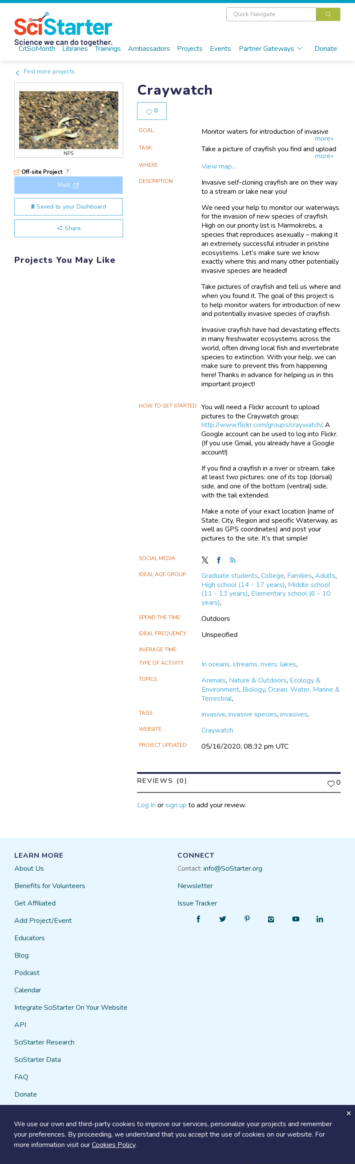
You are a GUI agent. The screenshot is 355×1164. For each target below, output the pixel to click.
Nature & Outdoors (258, 678)
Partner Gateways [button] (271, 48)
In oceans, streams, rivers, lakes (248, 663)
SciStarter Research (44, 1040)
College (272, 574)
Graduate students (229, 574)
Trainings (108, 48)
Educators (29, 936)
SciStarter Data (37, 1058)
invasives (294, 713)
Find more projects (44, 71)
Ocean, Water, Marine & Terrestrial (270, 692)
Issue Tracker (197, 901)
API (20, 1023)
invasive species (252, 713)
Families (299, 574)
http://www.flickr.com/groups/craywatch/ (261, 423)
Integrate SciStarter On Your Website (70, 1006)
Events (220, 48)
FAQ (21, 1075)
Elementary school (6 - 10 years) (266, 596)
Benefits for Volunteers (49, 884)
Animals (213, 678)
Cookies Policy (113, 1145)
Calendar (27, 988)
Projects (190, 48)
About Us (29, 867)
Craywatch (217, 729)
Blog (21, 953)
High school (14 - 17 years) (243, 583)
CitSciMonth (37, 48)
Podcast (27, 971)
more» (324, 137)
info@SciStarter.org (233, 867)
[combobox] (283, 14)
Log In (146, 804)
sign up (176, 804)
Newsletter (195, 884)
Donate (326, 48)
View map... (218, 165)
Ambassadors (149, 48)
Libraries (75, 48)
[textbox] (271, 14)
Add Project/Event (43, 919)
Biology (253, 688)
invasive (213, 713)
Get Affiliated (35, 901)
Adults (325, 574)
